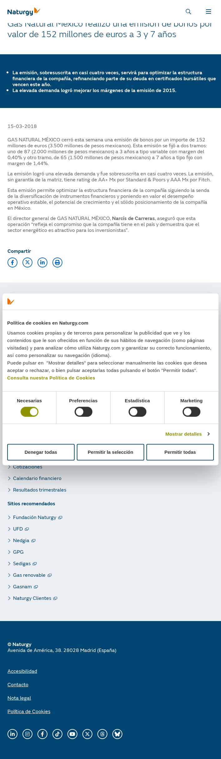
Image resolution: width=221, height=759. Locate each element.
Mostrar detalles (183, 434)
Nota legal (19, 698)
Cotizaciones (27, 466)
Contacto (17, 684)
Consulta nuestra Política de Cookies (51, 377)
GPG (18, 552)
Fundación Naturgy (34, 517)
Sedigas (22, 563)
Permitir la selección (110, 452)
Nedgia (21, 540)
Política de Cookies (28, 711)
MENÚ (208, 11)
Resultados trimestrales (39, 489)
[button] (12, 262)
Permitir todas (180, 452)
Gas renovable (29, 575)
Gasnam (22, 586)
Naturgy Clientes (32, 598)
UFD (18, 528)
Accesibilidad (22, 671)
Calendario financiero (37, 478)
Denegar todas (41, 452)
